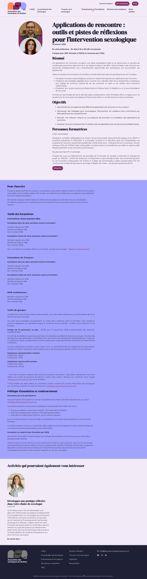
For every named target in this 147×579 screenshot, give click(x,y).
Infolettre (73, 559)
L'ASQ (43, 551)
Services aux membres (50, 563)
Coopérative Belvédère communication (98, 576)
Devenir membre (106, 3)
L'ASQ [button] (32, 9)
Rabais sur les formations (79, 249)
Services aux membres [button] (116, 9)
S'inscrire (58, 168)
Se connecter (122, 4)
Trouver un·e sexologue (66, 10)
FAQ (135, 4)
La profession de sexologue (44, 10)
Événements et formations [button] (93, 9)
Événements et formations (54, 559)
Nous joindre (132, 10)
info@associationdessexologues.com (61, 386)
